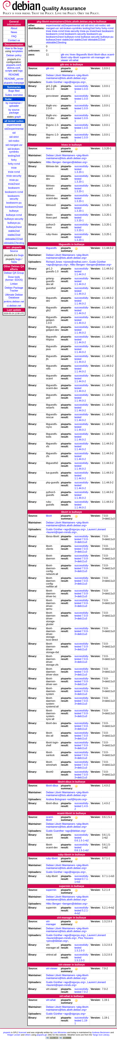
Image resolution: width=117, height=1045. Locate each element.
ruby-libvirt (73, 57)
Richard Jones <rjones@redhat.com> (67, 261)
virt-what (73, 60)
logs (20, 70)
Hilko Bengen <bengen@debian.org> (67, 162)
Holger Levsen (14, 1035)
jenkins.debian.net (14, 301)
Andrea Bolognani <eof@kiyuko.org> (66, 799)
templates (17, 51)
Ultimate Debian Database (14, 296)
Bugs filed (13, 90)
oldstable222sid (14, 239)
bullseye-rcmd (14, 215)
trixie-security (13, 175)
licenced (23, 1032)
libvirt (90, 54)
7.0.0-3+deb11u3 (81, 540)
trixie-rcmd (14, 172)
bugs (21, 255)
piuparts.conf (13, 65)
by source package (14, 111)
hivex (72, 54)
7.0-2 (85, 992)
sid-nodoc (14, 140)
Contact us (14, 40)
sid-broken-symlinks (14, 150)
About (14, 28)
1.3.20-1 (79, 172)
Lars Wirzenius (60, 1032)
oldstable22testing (14, 243)
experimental (14, 125)
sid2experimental (14, 128)
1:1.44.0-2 (80, 274)
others (28, 1035)
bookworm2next (14, 207)
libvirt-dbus (100, 54)
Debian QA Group (14, 273)
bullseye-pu (13, 223)
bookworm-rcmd (14, 192)
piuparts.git (42, 1035)
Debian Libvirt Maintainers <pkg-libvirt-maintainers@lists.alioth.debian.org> (67, 76)
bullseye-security (14, 219)
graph (17, 116)
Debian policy (13, 55)
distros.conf (13, 67)
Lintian (14, 283)
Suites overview (14, 95)
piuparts (6, 1032)
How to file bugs (14, 48)
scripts (8, 70)
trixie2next (14, 184)
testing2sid (14, 155)
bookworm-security (14, 197)
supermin (85, 57)
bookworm (14, 188)
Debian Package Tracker (14, 289)
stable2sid (14, 231)
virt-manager (98, 57)
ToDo (14, 262)
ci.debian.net (14, 305)
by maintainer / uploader (14, 104)
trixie (14, 167)
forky (14, 159)
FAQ (13, 36)
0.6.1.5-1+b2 (81, 840)
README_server (14, 78)
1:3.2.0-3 (79, 950)
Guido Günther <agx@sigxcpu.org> (66, 82)
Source (14, 251)
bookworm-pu (14, 202)
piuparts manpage (14, 82)
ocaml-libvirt (50, 818)
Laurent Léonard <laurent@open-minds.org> (76, 531)
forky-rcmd (14, 163)
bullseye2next (14, 227)
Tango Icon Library (101, 1035)
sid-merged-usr (13, 145)
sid (13, 132)
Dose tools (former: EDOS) (14, 278)
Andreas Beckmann (101, 1032)
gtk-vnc (65, 54)
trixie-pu (13, 180)
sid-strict (14, 137)
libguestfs (81, 54)
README (14, 74)
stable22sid (14, 235)
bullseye (18, 99)
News (14, 32)
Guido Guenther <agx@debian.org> (66, 831)
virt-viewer (51, 968)
